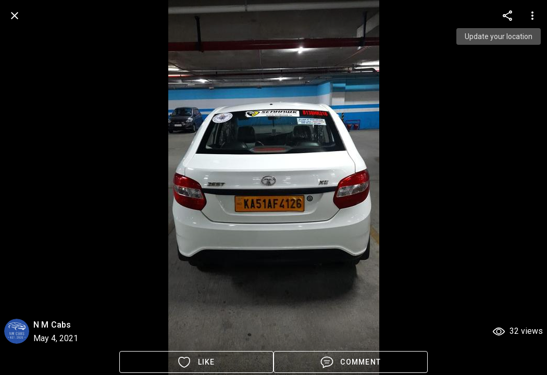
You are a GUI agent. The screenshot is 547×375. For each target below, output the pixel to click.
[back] (14, 15)
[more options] (507, 15)
